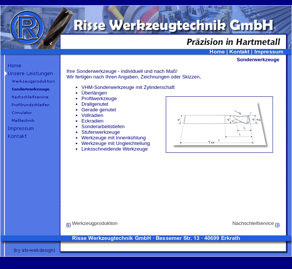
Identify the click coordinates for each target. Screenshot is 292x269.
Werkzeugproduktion (95, 223)
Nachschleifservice (253, 223)
